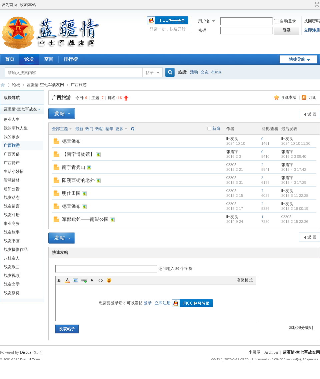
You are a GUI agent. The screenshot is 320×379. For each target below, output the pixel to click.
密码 (202, 30)
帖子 (150, 72)
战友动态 (12, 197)
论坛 (29, 59)
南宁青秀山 (73, 167)
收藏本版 (289, 97)
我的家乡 (12, 136)
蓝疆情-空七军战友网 (2, 85)
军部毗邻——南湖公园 (85, 219)
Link (84, 280)
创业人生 (12, 119)
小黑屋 (254, 352)
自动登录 (285, 21)
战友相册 (12, 215)
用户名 (204, 21)
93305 (231, 164)
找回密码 (312, 21)
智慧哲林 (12, 180)
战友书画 (12, 241)
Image (75, 280)
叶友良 (232, 138)
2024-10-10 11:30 (295, 143)
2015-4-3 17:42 (293, 169)
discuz (216, 72)
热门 (89, 128)
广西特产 (12, 162)
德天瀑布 (71, 141)
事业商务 (12, 223)
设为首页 (9, 4)
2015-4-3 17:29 (293, 182)
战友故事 (12, 232)
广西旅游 (79, 84)
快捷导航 (297, 59)
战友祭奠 (12, 293)
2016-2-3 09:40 (293, 156)
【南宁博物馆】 (78, 154)
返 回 (311, 114)
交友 (205, 72)
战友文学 (12, 284)
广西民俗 (12, 154)
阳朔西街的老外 (78, 180)
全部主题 (60, 128)
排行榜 (71, 59)
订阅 (312, 97)
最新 (79, 128)
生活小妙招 (14, 171)
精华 (109, 128)
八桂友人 (12, 258)
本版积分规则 (301, 327)
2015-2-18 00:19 (294, 209)
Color (67, 280)
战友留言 (12, 206)
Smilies (109, 280)
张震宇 (232, 151)
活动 (194, 72)
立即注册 (312, 30)
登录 (148, 303)
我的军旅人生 (16, 128)
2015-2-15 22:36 (294, 222)
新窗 (216, 128)
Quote (92, 280)
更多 (119, 128)
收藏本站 (28, 4)
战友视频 (12, 275)
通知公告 (12, 188)
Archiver (271, 352)
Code (100, 280)
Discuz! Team (30, 359)
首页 (9, 59)
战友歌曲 (12, 267)
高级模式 (245, 280)
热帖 (99, 128)
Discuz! (26, 352)
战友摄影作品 (16, 249)
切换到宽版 (316, 5)
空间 (48, 59)
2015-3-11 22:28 (294, 196)
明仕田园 (71, 193)
